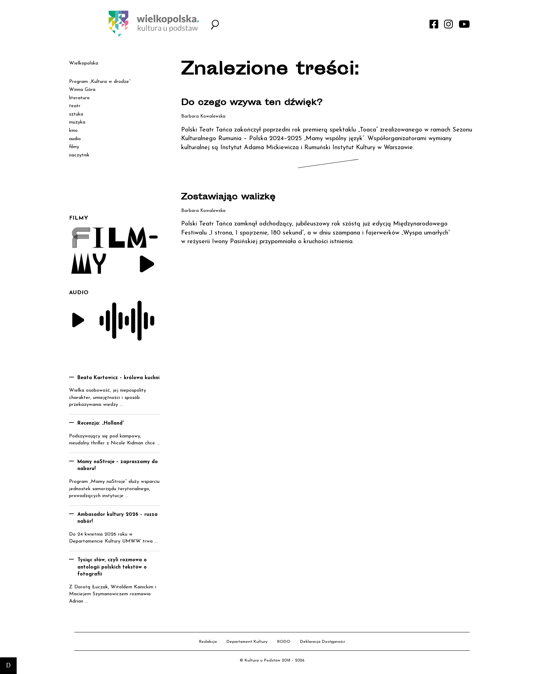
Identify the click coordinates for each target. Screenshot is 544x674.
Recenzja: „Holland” (100, 423)
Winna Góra (82, 89)
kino (73, 130)
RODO (283, 642)
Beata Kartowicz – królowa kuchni (118, 378)
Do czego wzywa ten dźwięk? (261, 103)
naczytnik (79, 155)
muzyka (77, 122)
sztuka (76, 114)
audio (75, 139)
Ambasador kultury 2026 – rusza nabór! (117, 518)
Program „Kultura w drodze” (99, 81)
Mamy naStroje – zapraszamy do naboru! (117, 465)
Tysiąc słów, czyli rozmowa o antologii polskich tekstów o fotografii (112, 567)
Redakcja (208, 642)
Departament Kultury (247, 642)
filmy (74, 147)
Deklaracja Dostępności (322, 642)
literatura (79, 98)
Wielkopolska (83, 63)
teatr (74, 106)
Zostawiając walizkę (234, 197)
